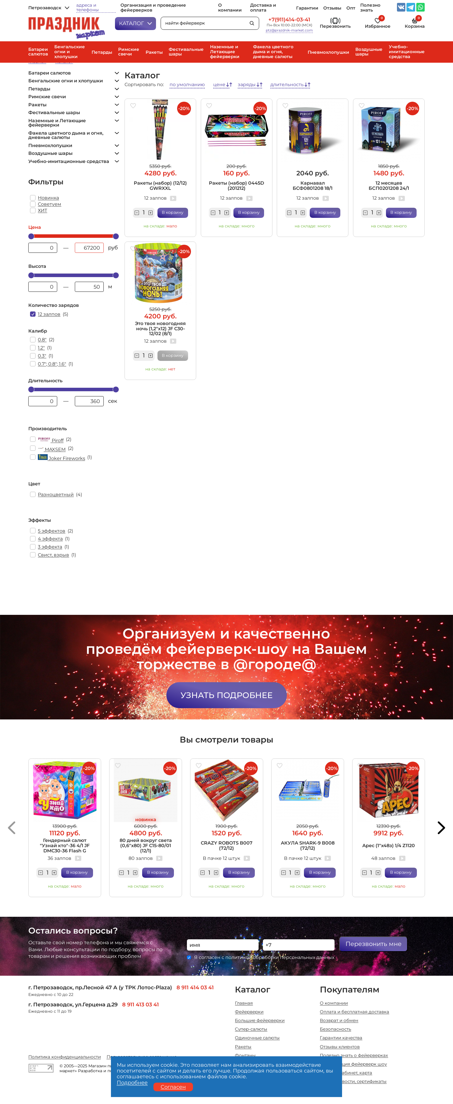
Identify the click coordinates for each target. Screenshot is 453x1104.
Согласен (173, 1087)
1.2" (41, 347)
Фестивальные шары (186, 52)
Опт (350, 8)
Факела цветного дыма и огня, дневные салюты (273, 51)
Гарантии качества (341, 1038)
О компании (230, 7)
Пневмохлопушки (328, 52)
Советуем (49, 204)
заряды (247, 84)
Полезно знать (370, 7)
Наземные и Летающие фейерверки (225, 51)
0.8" (42, 339)
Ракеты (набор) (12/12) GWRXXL (160, 185)
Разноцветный (56, 494)
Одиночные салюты (257, 1038)
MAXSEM (52, 448)
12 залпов (49, 314)
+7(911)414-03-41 (289, 20)
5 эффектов (51, 531)
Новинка (48, 198)
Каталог (135, 23)
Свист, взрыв (53, 555)
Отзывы (332, 8)
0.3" (42, 356)
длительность (287, 84)
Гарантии (307, 8)
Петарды (102, 52)
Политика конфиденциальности (64, 1057)
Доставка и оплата (263, 7)
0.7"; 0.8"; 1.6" (52, 364)
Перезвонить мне (374, 943)
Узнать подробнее (227, 695)
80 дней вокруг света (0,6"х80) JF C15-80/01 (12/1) (146, 846)
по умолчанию (187, 84)
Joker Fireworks (61, 457)
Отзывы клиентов (340, 1047)
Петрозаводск (48, 7)
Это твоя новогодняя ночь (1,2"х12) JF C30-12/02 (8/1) (160, 328)
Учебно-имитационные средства (407, 51)
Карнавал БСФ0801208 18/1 (313, 185)
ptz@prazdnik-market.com (289, 30)
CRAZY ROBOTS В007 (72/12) (227, 845)
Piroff (51, 439)
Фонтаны (245, 1055)
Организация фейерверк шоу (353, 1064)
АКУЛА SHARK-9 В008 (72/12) (308, 845)
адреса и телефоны (87, 8)
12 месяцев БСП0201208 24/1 (389, 185)
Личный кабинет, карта (346, 1073)
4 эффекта (50, 538)
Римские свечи (128, 52)
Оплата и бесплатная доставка (354, 1012)
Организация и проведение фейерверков (153, 7)
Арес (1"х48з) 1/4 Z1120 (388, 845)
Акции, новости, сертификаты (353, 1081)
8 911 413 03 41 (140, 1004)
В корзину (172, 212)
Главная (244, 1003)
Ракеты (154, 52)
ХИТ (42, 210)
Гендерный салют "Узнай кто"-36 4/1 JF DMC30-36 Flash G (65, 846)
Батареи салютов (38, 52)
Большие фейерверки (260, 1020)
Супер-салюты (251, 1029)
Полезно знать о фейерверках (354, 1055)
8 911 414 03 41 (195, 987)
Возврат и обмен (339, 1020)
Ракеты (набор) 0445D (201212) (236, 185)
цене (219, 84)
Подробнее (132, 1083)
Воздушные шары (369, 52)
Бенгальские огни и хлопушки (69, 51)
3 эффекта (50, 547)
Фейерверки (249, 1012)
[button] (11, 827)
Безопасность (335, 1029)
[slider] (31, 236)
